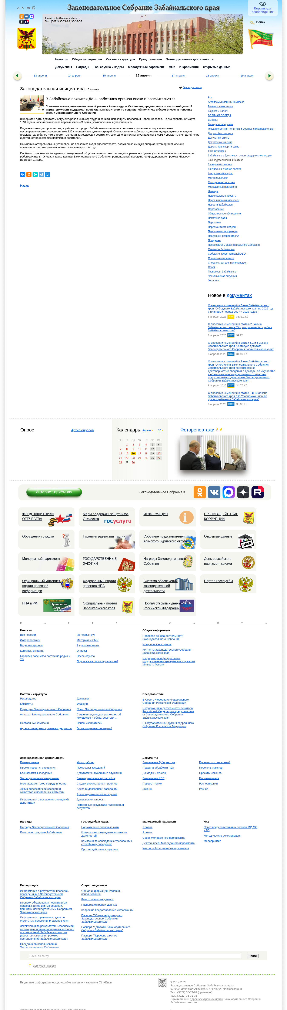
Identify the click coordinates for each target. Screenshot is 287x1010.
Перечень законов (211, 767)
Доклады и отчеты (154, 773)
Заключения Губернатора (159, 762)
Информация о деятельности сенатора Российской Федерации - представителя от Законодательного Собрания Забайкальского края (168, 712)
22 (127, 458)
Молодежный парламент (222, 186)
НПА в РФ (30, 603)
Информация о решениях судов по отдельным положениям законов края (44, 919)
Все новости (28, 634)
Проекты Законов (210, 773)
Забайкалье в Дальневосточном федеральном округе (240, 155)
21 (120, 458)
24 (139, 458)
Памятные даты (217, 218)
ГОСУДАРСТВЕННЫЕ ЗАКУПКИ (100, 561)
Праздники (214, 240)
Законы (147, 788)
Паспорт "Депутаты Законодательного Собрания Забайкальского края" (105, 928)
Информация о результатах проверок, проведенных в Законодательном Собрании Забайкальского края (44, 894)
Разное (203, 788)
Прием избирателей (89, 723)
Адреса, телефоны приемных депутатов (46, 728)
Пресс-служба (86, 656)
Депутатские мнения (220, 142)
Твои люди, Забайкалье (222, 271)
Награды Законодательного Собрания (165, 561)
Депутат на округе (218, 137)
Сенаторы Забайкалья (221, 249)
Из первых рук (86, 634)
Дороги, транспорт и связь (223, 146)
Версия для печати (192, 87)
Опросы (82, 650)
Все (210, 97)
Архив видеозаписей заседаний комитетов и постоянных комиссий (42, 790)
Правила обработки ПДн (158, 767)
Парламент (214, 222)
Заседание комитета (220, 164)
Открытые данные (218, 536)
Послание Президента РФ (223, 235)
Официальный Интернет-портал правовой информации (41, 586)
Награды (213, 191)
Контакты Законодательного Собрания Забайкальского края (167, 651)
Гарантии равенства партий (104, 536)
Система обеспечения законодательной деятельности (161, 586)
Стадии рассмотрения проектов (97, 783)
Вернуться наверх (44, 965)
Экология (213, 280)
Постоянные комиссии (34, 723)
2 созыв (148, 832)
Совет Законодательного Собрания (99, 709)
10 (139, 449)
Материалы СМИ (218, 177)
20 (158, 453)
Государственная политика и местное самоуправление (240, 128)
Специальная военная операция (227, 262)
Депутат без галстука (220, 133)
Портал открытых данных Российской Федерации (163, 605)
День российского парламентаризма (218, 561)
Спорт (211, 267)
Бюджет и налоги (218, 110)
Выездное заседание (220, 124)
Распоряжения (208, 783)
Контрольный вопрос (220, 173)
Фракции (82, 703)
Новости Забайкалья (220, 204)
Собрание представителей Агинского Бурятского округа (165, 539)
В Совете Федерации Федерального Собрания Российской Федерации (166, 701)
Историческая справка (157, 644)
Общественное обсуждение (224, 213)
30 (133, 462)
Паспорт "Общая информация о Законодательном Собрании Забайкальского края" (101, 918)
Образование (216, 209)
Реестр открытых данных (97, 899)
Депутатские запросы (90, 799)
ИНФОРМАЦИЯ (156, 514)
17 (139, 453)
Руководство (28, 698)
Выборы (213, 119)
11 (146, 449)
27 (158, 458)
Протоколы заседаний (91, 767)
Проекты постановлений (214, 762)
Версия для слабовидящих (263, 10)
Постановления (209, 778)
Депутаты (83, 698)
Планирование (29, 762)
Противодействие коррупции (99, 849)
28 (120, 462)
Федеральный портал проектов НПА (99, 583)
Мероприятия (212, 841)
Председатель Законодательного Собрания (234, 244)
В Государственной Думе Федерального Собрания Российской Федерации (168, 724)
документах (239, 295)
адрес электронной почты (206, 999)
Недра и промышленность (223, 200)
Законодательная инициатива (225, 160)
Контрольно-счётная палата (224, 168)
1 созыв (148, 827)
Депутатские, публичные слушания (99, 773)
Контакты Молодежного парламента (166, 848)
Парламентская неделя (222, 227)
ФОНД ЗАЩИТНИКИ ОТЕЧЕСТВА (38, 516)
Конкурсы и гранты (32, 650)
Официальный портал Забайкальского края (100, 605)
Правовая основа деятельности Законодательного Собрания (163, 637)
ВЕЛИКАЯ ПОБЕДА (219, 115)
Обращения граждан (38, 536)
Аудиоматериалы (88, 645)
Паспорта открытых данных (99, 904)
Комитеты (26, 703)
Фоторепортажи (197, 430)
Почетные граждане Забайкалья (41, 832)
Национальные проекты (222, 195)
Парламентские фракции (223, 231)
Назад (24, 185)
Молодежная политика (221, 182)
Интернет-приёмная (53, 492)
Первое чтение (152, 783)
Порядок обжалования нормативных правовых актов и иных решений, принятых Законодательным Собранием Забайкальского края (46, 907)
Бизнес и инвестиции (220, 106)
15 (127, 453)
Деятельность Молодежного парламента (169, 843)
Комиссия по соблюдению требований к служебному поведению (106, 842)
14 (120, 453)
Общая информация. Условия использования (100, 892)
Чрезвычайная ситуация (222, 276)
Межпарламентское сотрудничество (43, 783)
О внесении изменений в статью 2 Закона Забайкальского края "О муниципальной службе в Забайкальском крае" (240, 327)
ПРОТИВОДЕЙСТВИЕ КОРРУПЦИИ (221, 516)
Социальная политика (221, 258)
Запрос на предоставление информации (107, 910)
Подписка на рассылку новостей (97, 661)
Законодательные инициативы (39, 778)
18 (146, 453)
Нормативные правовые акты (100, 827)
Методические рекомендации (222, 835)
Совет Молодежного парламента (164, 837)
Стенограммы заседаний (36, 773)
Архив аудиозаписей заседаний (97, 794)
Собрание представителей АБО (227, 253)
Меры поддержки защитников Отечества (106, 516)
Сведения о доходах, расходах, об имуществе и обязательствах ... (99, 716)
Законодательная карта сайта (96, 778)
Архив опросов (82, 430)
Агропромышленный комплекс (226, 102)
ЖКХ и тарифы (217, 151)
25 (146, 458)
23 (133, 458)
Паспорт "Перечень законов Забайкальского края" (99, 937)
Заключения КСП (153, 778)
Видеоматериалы (31, 645)
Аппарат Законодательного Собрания (44, 714)
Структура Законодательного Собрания (45, 709)
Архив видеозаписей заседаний (97, 788)
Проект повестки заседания (38, 767)
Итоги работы (85, 762)
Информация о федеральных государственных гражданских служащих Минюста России (169, 661)
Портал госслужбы (218, 581)
